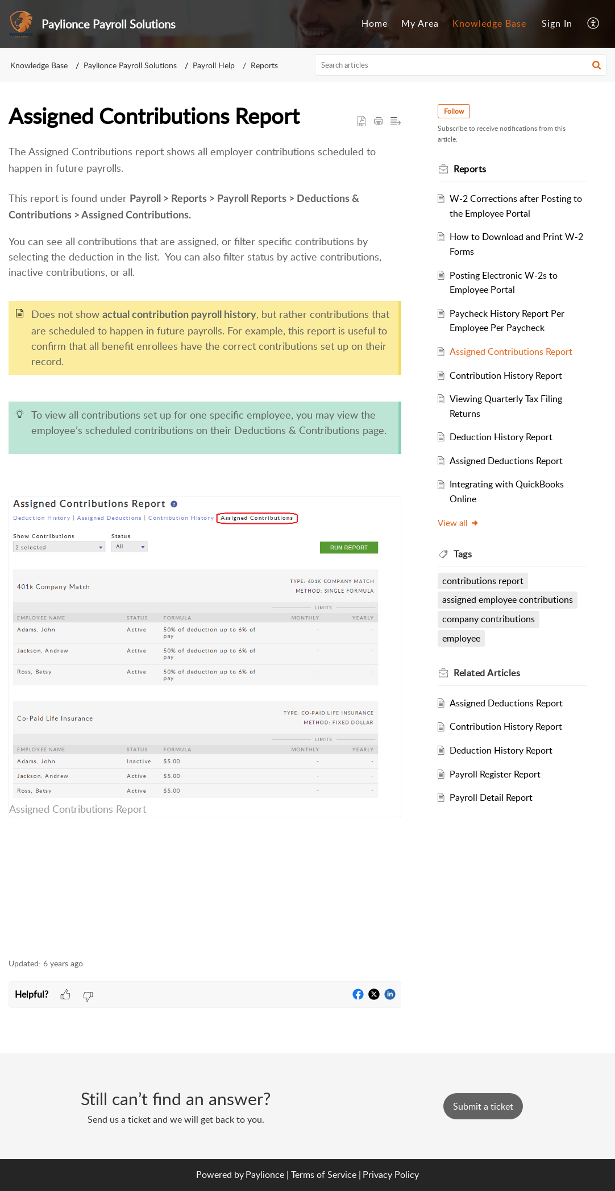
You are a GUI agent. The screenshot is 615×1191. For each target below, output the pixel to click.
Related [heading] (487, 673)
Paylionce (265, 1174)
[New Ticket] (483, 1106)
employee (461, 638)
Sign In (557, 23)
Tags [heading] (463, 554)
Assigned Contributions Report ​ (512, 351)
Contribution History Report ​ (507, 375)
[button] (593, 24)
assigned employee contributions (507, 599)
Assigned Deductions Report (506, 460)
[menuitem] (557, 24)
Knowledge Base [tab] (489, 23)
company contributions (488, 619)
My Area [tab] (420, 23)
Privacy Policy (391, 1174)
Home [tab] (374, 23)
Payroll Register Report (495, 774)
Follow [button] (454, 111)
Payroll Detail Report (491, 797)
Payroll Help (214, 65)
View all (458, 522)
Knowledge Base (39, 65)
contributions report (482, 580)
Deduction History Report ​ (502, 437)
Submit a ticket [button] (483, 1106)
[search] (461, 65)
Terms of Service (323, 1174)
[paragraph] (205, 544)
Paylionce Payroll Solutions (130, 65)
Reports (264, 65)
